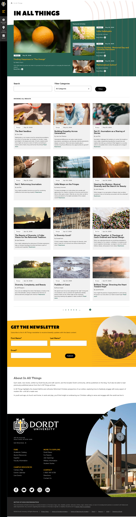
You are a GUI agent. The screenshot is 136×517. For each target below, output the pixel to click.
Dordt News (48, 452)
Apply (3, 36)
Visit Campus (3, 29)
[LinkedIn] (47, 490)
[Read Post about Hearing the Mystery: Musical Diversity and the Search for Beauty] (111, 178)
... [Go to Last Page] (79, 310)
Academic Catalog (20, 452)
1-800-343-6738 (50, 473)
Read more (57, 146)
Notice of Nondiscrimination (60, 511)
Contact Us (48, 478)
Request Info (4, 22)
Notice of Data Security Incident (80, 511)
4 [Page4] (71, 310)
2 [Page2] (65, 310)
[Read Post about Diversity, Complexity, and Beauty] (32, 279)
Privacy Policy (45, 511)
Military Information (50, 461)
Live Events (18, 475)
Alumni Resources (20, 455)
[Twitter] (31, 490)
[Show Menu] (3, 11)
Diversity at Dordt (117, 511)
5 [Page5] (73, 310)
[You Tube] (24, 490)
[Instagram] (39, 490)
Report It (100, 511)
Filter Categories (62, 83)
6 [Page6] (76, 310)
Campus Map (18, 470)
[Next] (90, 310)
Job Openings (49, 458)
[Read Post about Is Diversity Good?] (71, 228)
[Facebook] (16, 490)
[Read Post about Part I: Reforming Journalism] (32, 178)
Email (13, 350)
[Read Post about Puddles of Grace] (71, 279)
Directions (47, 475)
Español (16, 458)
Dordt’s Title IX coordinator (82, 506)
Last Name (55, 338)
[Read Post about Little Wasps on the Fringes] (71, 178)
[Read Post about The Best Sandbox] (32, 126)
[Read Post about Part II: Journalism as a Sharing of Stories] (111, 126)
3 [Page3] (68, 310)
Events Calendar (19, 473)
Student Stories (49, 463)
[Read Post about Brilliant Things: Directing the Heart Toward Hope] (111, 279)
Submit (70, 356)
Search (17, 83)
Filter (101, 89)
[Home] (11, 3)
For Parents (48, 455)
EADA (107, 511)
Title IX (93, 511)
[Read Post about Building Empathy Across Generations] (71, 126)
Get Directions (20, 443)
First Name (16, 338)
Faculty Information (20, 461)
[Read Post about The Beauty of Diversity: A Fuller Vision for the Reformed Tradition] (32, 228)
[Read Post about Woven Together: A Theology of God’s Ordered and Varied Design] (111, 228)
